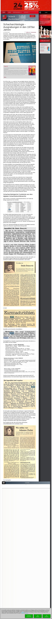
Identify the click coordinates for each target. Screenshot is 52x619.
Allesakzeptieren (46, 616)
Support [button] (26, 12)
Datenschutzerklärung (24, 613)
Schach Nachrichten (13, 17)
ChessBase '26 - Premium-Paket (44, 45)
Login (46, 12)
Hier (22, 612)
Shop (4, 12)
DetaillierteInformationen (29, 616)
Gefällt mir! (28, 32)
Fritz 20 (6, 66)
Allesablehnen (37, 616)
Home (9, 12)
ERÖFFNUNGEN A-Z (17, 12)
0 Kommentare (33, 32)
